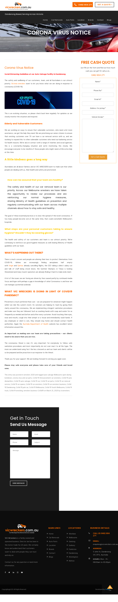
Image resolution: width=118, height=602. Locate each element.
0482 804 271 (83, 4)
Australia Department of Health (36, 324)
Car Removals (57, 20)
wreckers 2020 (29, 375)
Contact (100, 20)
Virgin (11, 265)
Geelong (72, 541)
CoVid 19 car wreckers (34, 384)
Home (45, 20)
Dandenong (73, 553)
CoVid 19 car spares (18, 384)
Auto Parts (70, 20)
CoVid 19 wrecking (16, 390)
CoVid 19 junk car (22, 387)
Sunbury (72, 545)
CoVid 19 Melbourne (36, 387)
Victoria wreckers (18, 83)
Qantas (20, 265)
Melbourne (73, 537)
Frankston (72, 549)
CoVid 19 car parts (47, 381)
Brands (91, 20)
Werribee (72, 533)
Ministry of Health (25, 201)
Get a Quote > (104, 4)
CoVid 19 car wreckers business (54, 384)
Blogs (109, 20)
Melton (71, 560)
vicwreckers (65, 390)
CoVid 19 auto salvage (22, 381)
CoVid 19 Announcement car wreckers (47, 378)
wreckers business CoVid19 (34, 390)
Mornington (73, 557)
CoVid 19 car (35, 381)
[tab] (36, 195)
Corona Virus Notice (19, 68)
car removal (46, 186)
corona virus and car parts (22, 378)
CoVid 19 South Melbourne (55, 387)
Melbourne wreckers (39, 190)
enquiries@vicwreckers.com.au (105, 543)
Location (81, 20)
